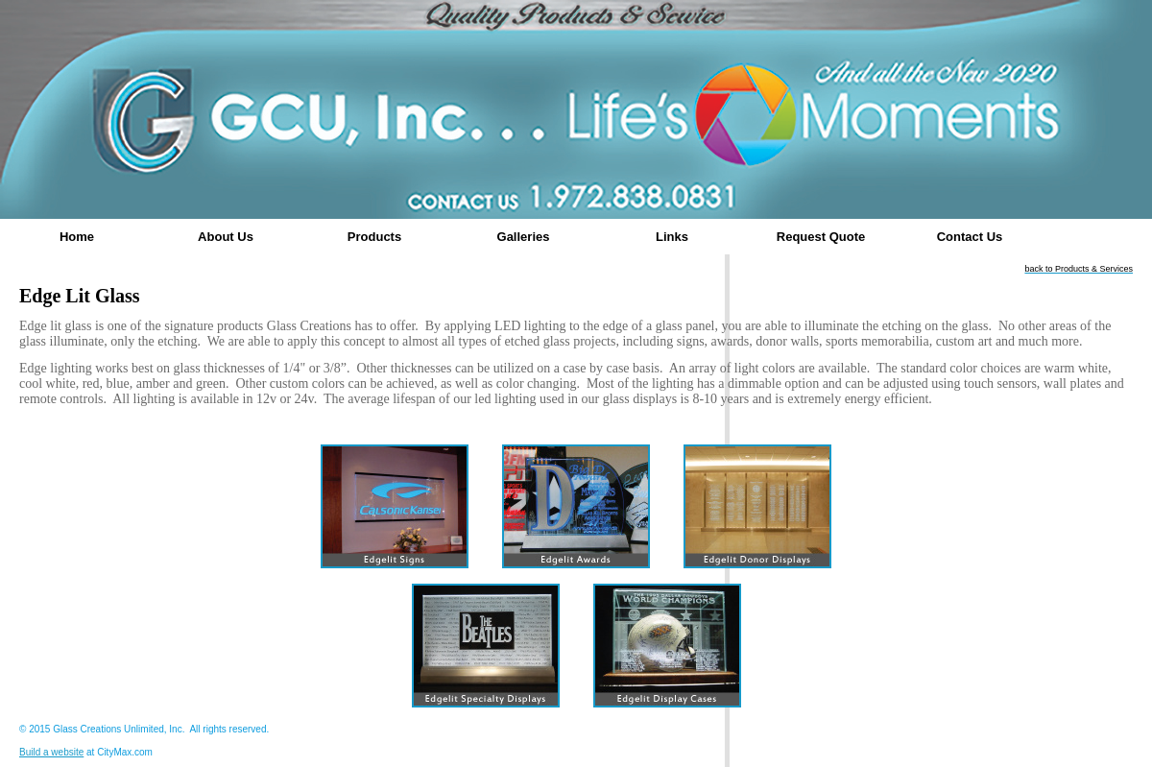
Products (374, 236)
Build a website (51, 752)
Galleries (523, 236)
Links (672, 236)
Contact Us (970, 236)
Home (77, 236)
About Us (225, 236)
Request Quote (821, 236)
